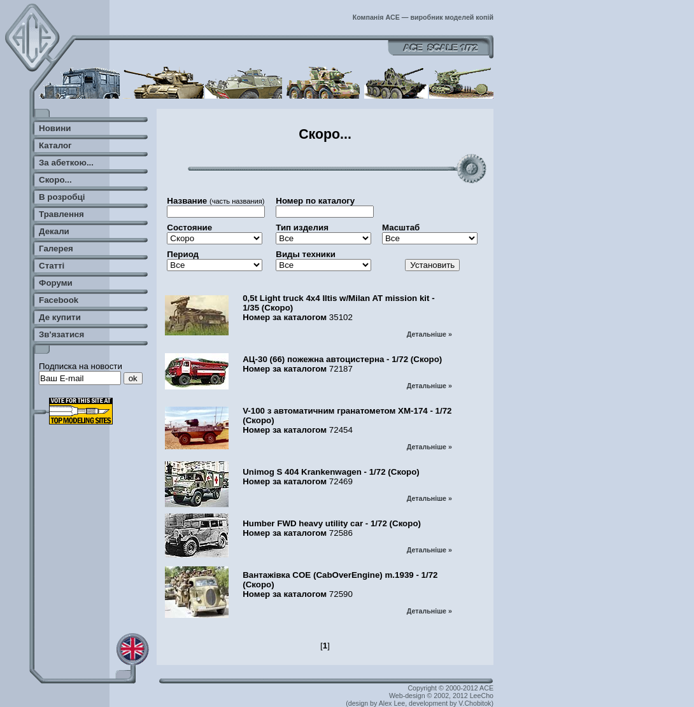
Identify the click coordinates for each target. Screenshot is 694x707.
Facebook (58, 300)
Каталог (55, 145)
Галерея (56, 248)
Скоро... (55, 180)
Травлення (61, 214)
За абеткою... (66, 162)
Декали (54, 231)
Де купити (60, 317)
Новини (55, 128)
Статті (51, 265)
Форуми (56, 283)
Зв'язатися (61, 334)
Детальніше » (429, 334)
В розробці (62, 197)
